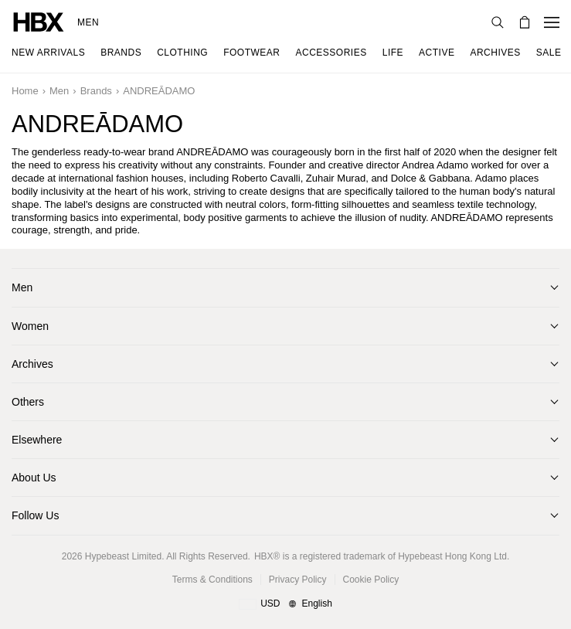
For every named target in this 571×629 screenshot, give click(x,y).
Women (30, 326)
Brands (96, 91)
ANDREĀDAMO (159, 91)
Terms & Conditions (212, 579)
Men (88, 22)
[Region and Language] (285, 604)
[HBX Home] (39, 21)
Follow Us (35, 515)
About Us (34, 477)
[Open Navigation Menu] (551, 22)
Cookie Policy (371, 579)
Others (28, 402)
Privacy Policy (298, 579)
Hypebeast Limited (123, 556)
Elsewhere (37, 440)
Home (25, 91)
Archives (32, 364)
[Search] (497, 22)
